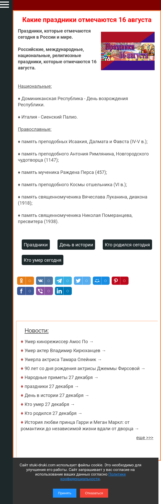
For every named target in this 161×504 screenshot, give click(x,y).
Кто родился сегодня (127, 244)
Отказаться (94, 493)
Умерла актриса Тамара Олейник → (63, 359)
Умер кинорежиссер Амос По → (59, 341)
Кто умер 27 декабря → (50, 404)
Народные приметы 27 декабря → (61, 377)
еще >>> (144, 437)
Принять (64, 493)
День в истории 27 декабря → (57, 395)
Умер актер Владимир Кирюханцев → (65, 350)
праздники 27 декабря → (52, 386)
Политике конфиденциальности (93, 476)
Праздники (36, 244)
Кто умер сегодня (42, 260)
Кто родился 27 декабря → (53, 413)
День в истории (76, 244)
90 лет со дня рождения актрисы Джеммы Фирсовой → (85, 368)
